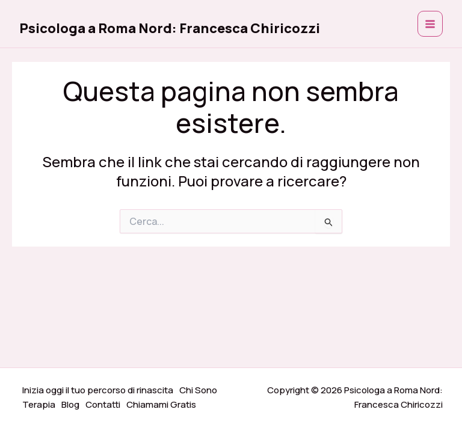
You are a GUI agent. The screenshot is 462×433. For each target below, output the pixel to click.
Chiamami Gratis (161, 404)
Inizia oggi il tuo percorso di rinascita (97, 390)
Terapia (38, 404)
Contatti (102, 404)
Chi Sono (198, 390)
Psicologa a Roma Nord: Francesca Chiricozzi (169, 28)
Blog (70, 404)
